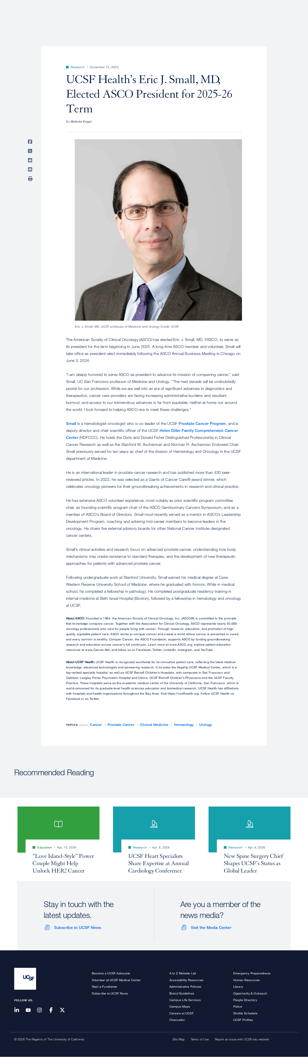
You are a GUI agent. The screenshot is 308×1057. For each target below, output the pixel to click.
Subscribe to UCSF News (77, 927)
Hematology (184, 725)
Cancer (96, 725)
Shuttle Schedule (245, 1013)
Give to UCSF (277, 5)
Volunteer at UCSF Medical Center (116, 980)
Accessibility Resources (186, 980)
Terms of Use (200, 1039)
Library (238, 986)
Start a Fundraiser (105, 986)
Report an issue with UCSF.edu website (242, 1039)
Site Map (178, 1039)
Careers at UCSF (181, 1013)
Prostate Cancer (121, 725)
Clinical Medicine (154, 725)
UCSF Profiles (243, 1020)
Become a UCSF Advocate (111, 973)
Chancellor (177, 1020)
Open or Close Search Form (286, 19)
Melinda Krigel (81, 121)
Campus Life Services (185, 1000)
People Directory (245, 1000)
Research (207, 18)
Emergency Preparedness (251, 973)
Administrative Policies (185, 986)
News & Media (261, 18)
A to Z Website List (182, 973)
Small (71, 423)
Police (237, 1006)
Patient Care (180, 18)
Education (232, 18)
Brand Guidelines (181, 993)
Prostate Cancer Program (202, 423)
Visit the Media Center (211, 927)
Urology (205, 725)
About (155, 18)
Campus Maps (179, 1006)
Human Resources (246, 980)
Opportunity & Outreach (250, 993)
